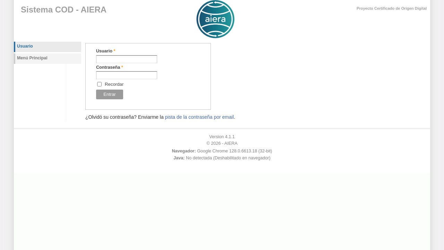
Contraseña (109, 67)
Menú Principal (32, 58)
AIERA (231, 143)
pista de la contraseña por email (199, 117)
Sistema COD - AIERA (63, 9)
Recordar (114, 84)
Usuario (105, 51)
